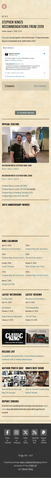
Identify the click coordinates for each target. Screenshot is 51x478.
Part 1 (4, 168)
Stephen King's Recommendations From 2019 (23, 24)
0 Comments (9, 85)
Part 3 (16, 168)
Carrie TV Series (8, 266)
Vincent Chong (27, 469)
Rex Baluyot (6, 307)
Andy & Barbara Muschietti (12, 316)
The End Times (31, 316)
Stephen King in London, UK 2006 (14, 185)
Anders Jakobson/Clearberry (30, 462)
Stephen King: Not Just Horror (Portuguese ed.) (20, 275)
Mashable (5, 37)
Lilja (22, 455)
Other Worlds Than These (35, 266)
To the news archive (25, 112)
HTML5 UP (33, 465)
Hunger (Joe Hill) (8, 284)
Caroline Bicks (7, 298)
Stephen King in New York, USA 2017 (15, 195)
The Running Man (32, 307)
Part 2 (10, 168)
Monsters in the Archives (11, 248)
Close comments (40, 85)
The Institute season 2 (34, 257)
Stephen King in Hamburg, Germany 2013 (17, 192)
